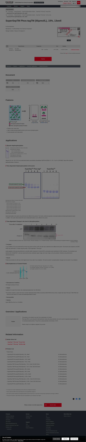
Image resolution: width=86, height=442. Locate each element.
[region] (43, 439)
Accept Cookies (74, 438)
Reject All (65, 438)
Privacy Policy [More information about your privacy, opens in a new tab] (20, 440)
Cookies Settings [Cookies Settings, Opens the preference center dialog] (56, 438)
